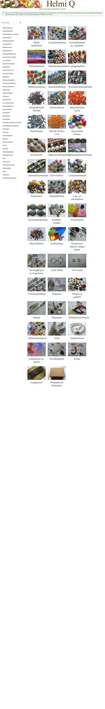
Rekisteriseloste (56, 9)
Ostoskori (63, 9)
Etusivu (41, 9)
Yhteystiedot (47, 9)
